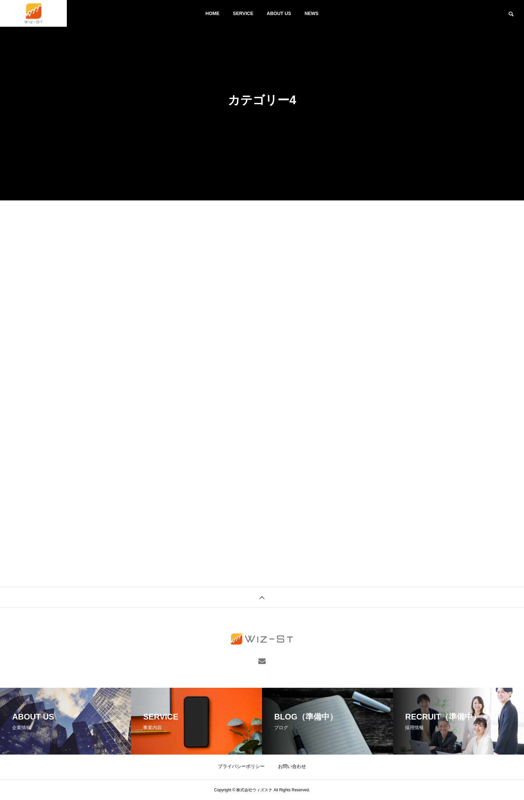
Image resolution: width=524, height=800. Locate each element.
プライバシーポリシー (241, 766)
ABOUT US (279, 13)
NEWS (311, 13)
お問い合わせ (292, 766)
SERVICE (243, 13)
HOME (213, 13)
